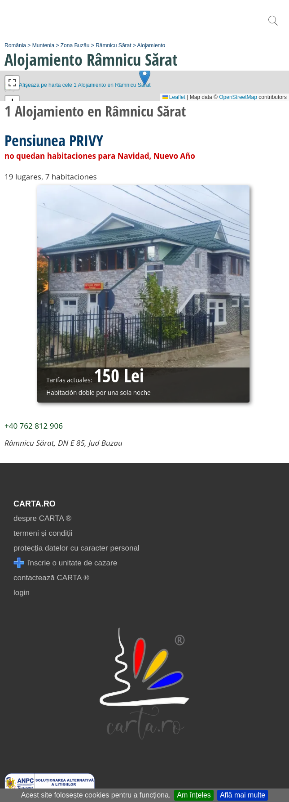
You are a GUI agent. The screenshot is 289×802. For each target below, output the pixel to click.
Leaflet (173, 97)
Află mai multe (242, 795)
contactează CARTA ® (51, 577)
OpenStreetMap (238, 97)
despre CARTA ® (42, 518)
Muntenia (43, 45)
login (21, 592)
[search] (273, 25)
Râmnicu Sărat (113, 45)
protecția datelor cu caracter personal (76, 548)
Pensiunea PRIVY (53, 140)
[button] (144, 76)
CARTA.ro (34, 503)
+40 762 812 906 (33, 426)
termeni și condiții (42, 533)
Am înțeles (194, 795)
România (15, 45)
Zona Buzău (75, 45)
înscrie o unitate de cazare (65, 563)
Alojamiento (151, 45)
